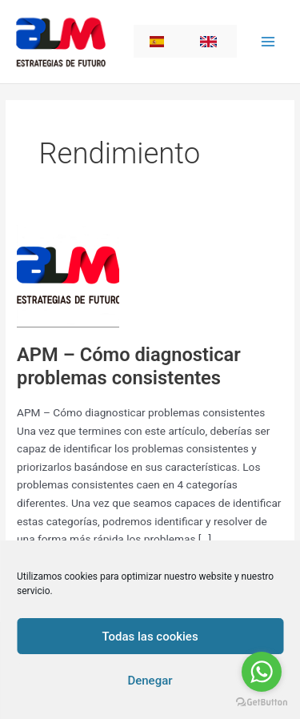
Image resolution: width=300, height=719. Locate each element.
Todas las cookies (150, 636)
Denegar (149, 680)
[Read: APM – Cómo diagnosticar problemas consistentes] (68, 274)
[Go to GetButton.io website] (261, 702)
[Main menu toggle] (268, 41)
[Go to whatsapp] (262, 672)
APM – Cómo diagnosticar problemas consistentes (129, 366)
